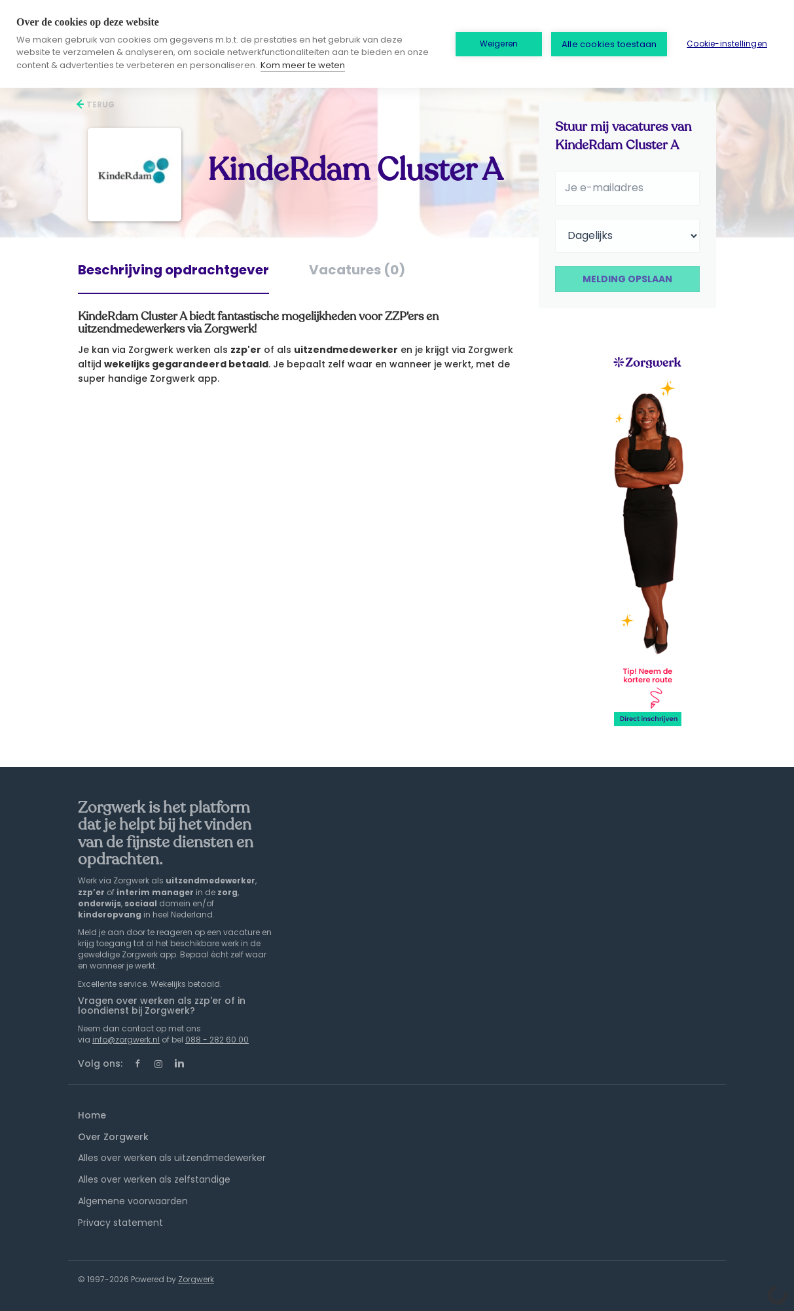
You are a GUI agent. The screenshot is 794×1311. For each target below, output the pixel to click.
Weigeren (499, 43)
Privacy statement (120, 1222)
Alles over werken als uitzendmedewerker (172, 1157)
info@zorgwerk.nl (126, 1039)
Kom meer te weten (303, 65)
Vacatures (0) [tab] (357, 270)
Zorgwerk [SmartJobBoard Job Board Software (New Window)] (196, 1279)
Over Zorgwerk (113, 1136)
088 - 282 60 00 (217, 1039)
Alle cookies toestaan (609, 44)
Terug (99, 104)
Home (92, 1115)
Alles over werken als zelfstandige (154, 1179)
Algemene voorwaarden (133, 1201)
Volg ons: (100, 1063)
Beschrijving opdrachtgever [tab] (173, 270)
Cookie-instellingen (727, 43)
